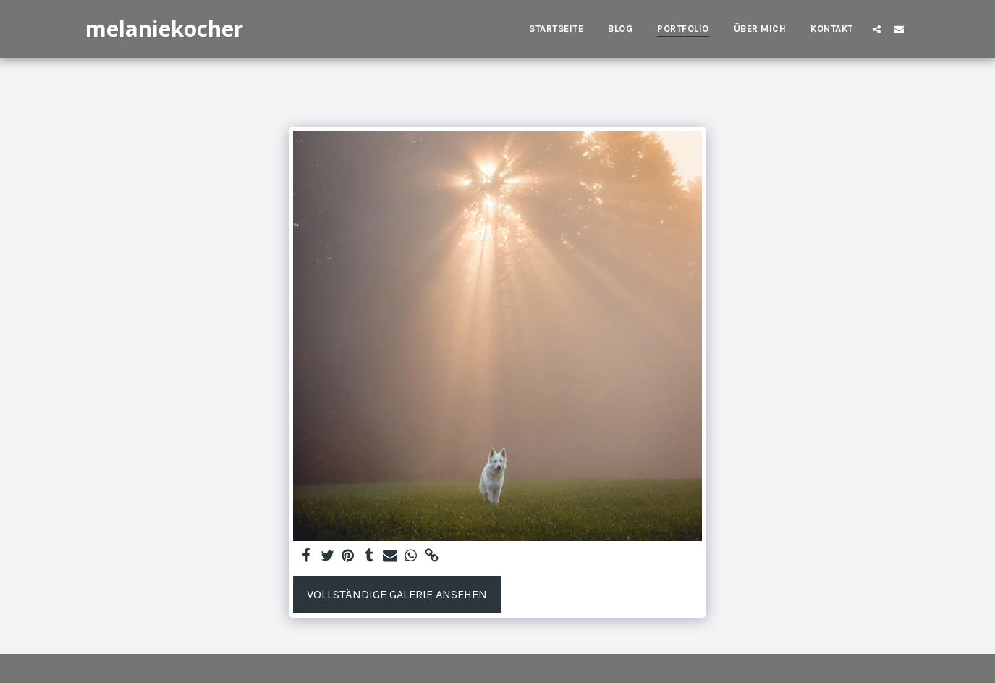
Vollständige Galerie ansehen (397, 594)
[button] (876, 29)
